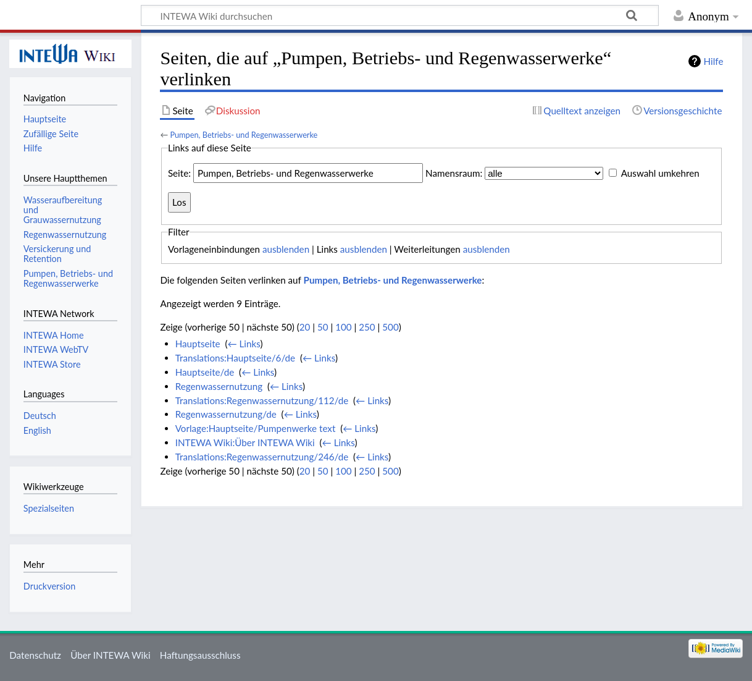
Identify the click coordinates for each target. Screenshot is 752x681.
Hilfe (714, 61)
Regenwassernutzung (218, 386)
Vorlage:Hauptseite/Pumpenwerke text (255, 428)
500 (390, 326)
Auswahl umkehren (660, 173)
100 (343, 326)
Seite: (179, 173)
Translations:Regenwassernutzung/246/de (262, 456)
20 (305, 326)
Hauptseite (197, 343)
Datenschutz (35, 655)
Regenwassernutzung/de (226, 414)
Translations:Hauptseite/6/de (235, 357)
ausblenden (285, 249)
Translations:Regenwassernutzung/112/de (262, 400)
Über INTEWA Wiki (110, 655)
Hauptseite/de (205, 372)
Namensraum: (453, 173)
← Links (243, 343)
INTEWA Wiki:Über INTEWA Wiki (245, 442)
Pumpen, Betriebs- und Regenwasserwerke (243, 135)
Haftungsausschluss (200, 655)
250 (367, 326)
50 (322, 326)
